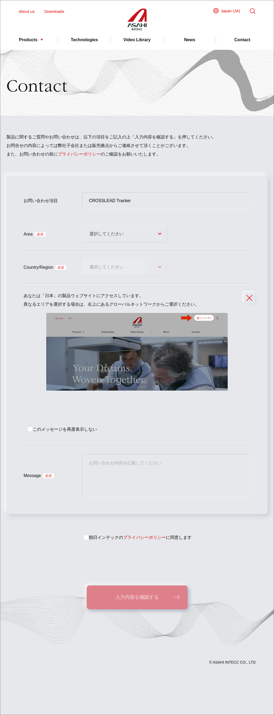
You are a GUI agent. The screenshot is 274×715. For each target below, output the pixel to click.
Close (247, 300)
